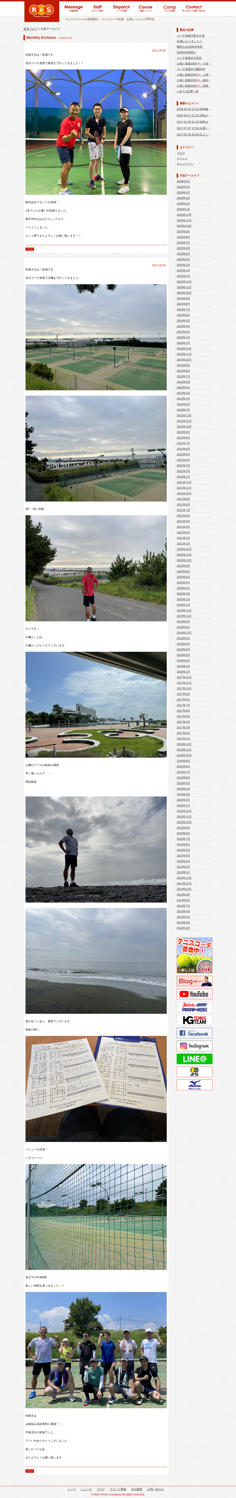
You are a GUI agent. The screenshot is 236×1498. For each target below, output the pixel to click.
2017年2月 (183, 733)
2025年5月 (183, 253)
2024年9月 (183, 298)
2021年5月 (183, 521)
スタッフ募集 (118, 1489)
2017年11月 (184, 682)
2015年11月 (184, 816)
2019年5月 (183, 627)
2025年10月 (184, 225)
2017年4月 (183, 721)
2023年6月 (183, 382)
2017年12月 (184, 677)
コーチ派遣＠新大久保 (191, 35)
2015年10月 (184, 822)
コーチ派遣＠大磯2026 (191, 69)
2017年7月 (183, 705)
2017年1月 (183, 738)
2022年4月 (183, 460)
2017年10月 (184, 688)
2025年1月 (183, 276)
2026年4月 (183, 192)
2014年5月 (183, 916)
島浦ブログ (30, 28)
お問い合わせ (155, 1489)
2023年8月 (183, 370)
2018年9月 (183, 638)
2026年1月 (183, 209)
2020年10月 (184, 560)
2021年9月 (183, 499)
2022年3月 (183, 465)
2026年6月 (183, 181)
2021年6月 (183, 515)
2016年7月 (183, 772)
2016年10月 (184, 755)
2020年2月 (183, 599)
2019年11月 (184, 616)
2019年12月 (184, 610)
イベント (182, 158)
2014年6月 (183, 911)
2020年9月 (183, 565)
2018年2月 (183, 671)
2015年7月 (183, 838)
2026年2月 (183, 203)
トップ (71, 1489)
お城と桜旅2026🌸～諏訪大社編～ (198, 80)
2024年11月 (184, 287)
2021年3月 (183, 532)
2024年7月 (183, 309)
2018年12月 (184, 632)
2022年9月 (183, 432)
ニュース (86, 1489)
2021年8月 (183, 504)
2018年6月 (183, 649)
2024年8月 (183, 303)
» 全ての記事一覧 (188, 91)
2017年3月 (183, 727)
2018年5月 (183, 655)
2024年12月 (184, 281)
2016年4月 (183, 788)
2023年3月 (183, 398)
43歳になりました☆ (189, 41)
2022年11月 (184, 421)
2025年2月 (183, 270)
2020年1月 (183, 604)
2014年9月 (183, 894)
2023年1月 (183, 409)
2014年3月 (183, 928)
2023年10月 (184, 359)
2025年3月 (183, 264)
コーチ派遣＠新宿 (36, 44)
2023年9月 (183, 365)
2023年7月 (183, 376)
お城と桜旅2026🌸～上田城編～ (197, 74)
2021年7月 (183, 510)
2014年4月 (183, 922)
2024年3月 (183, 331)
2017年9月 (183, 694)
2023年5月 (183, 387)
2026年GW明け (186, 52)
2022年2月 (183, 471)
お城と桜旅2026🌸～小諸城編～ (197, 63)
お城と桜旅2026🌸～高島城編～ (197, 85)
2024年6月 (183, 315)
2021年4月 (183, 526)
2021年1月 (183, 543)
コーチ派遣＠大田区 (189, 58)
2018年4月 (183, 660)
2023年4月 (183, 393)
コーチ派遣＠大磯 (36, 259)
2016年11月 (184, 749)
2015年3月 (183, 861)
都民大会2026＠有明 (189, 46)
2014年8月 (183, 900)
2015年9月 (183, 827)
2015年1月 (183, 872)
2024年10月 (184, 292)
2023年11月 (184, 354)
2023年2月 (183, 404)
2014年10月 (184, 889)
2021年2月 (183, 538)
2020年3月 (183, 593)
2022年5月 (183, 454)
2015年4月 (183, 855)
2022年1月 (183, 476)
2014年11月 (184, 883)
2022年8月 (183, 437)
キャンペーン (185, 163)
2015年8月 (183, 833)
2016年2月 (183, 799)
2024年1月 (183, 342)
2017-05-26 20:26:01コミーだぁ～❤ (199, 134)
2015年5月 (183, 850)
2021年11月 (184, 487)
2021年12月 (184, 482)
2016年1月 (183, 805)
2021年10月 (184, 493)
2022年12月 (184, 415)
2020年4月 (183, 588)
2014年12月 (184, 877)
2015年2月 (183, 866)
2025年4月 (183, 259)
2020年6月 (183, 577)
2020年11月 (184, 554)
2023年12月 (184, 348)
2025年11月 (184, 220)
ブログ (29, 249)
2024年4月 (183, 326)
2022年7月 (183, 443)
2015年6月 (183, 844)
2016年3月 (183, 794)
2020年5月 (183, 582)
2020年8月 (183, 571)
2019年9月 (183, 621)
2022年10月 (184, 426)
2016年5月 (183, 783)
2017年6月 (183, 710)
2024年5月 (183, 320)
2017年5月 (183, 716)
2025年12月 (184, 214)
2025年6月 (183, 248)
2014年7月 (183, 905)
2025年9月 (183, 231)
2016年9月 (183, 760)
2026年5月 (183, 186)
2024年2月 (183, 337)
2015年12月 (184, 811)
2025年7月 (183, 242)
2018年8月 (183, 643)
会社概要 (136, 1489)
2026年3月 (183, 198)
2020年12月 (184, 549)
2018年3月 (183, 666)
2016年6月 (183, 777)
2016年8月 (183, 766)
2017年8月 (183, 699)
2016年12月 (184, 744)
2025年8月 (183, 237)
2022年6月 (183, 448)
